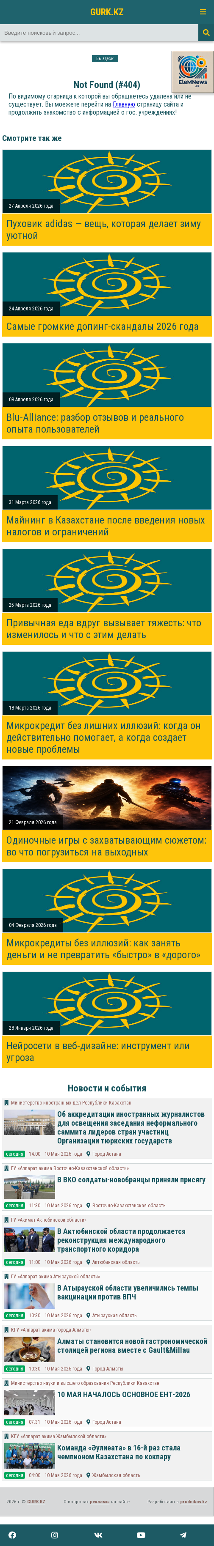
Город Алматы (107, 1368)
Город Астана (106, 1154)
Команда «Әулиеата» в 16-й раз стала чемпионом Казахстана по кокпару (119, 1452)
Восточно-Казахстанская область (128, 1205)
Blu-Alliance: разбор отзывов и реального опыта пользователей (95, 423)
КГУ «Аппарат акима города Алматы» (51, 1329)
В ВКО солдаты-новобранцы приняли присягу (131, 1179)
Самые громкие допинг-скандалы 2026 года (102, 326)
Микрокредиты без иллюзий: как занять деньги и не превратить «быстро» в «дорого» (103, 949)
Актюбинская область (115, 1262)
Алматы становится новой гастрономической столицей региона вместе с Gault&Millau (132, 1345)
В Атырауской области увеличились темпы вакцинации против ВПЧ (127, 1292)
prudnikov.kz (193, 1502)
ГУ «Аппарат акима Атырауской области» (55, 1276)
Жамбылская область (116, 1475)
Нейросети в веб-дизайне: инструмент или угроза (98, 1052)
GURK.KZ (107, 11)
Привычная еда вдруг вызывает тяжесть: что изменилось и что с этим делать (103, 629)
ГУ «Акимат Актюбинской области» (48, 1220)
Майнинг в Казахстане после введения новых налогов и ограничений (105, 526)
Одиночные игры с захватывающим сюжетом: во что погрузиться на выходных (106, 846)
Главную (124, 104)
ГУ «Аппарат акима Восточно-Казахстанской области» (70, 1168)
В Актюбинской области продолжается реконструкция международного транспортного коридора (121, 1240)
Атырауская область (114, 1315)
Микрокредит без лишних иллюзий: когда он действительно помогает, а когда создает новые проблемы (103, 737)
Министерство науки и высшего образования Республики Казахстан (85, 1383)
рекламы (100, 1502)
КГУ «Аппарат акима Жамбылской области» (58, 1436)
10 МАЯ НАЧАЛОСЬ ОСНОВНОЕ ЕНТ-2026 (123, 1394)
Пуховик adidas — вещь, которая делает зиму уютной (103, 229)
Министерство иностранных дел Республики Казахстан (71, 1102)
